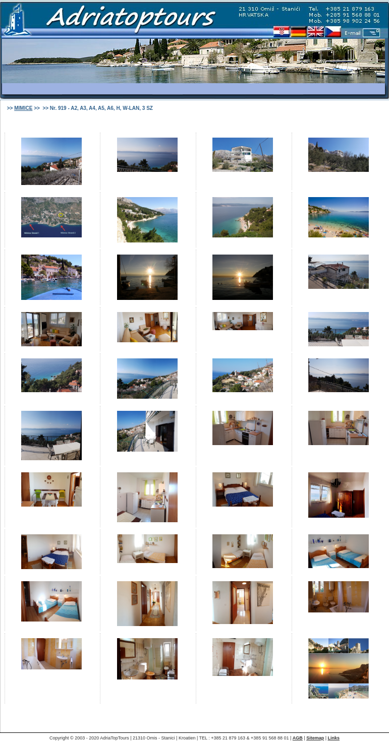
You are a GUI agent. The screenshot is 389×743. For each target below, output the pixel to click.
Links (333, 737)
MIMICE (23, 108)
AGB (298, 737)
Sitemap (315, 737)
